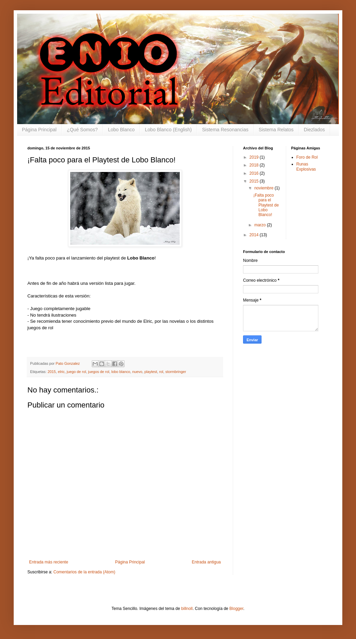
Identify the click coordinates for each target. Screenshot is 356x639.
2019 (255, 157)
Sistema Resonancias (225, 129)
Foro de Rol (307, 157)
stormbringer (175, 372)
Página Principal (39, 129)
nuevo (137, 372)
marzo (260, 225)
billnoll (186, 608)
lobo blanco (120, 372)
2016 (255, 173)
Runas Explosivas (306, 166)
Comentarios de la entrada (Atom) (84, 572)
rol (161, 372)
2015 (52, 372)
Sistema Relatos (276, 129)
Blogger (236, 608)
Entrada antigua (206, 562)
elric (61, 372)
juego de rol (76, 372)
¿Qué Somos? (82, 129)
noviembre (264, 188)
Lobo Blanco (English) (168, 129)
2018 (255, 165)
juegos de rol (98, 372)
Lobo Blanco (121, 129)
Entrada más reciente (48, 562)
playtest (150, 372)
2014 (255, 234)
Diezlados (314, 129)
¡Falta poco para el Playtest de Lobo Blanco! (266, 205)
